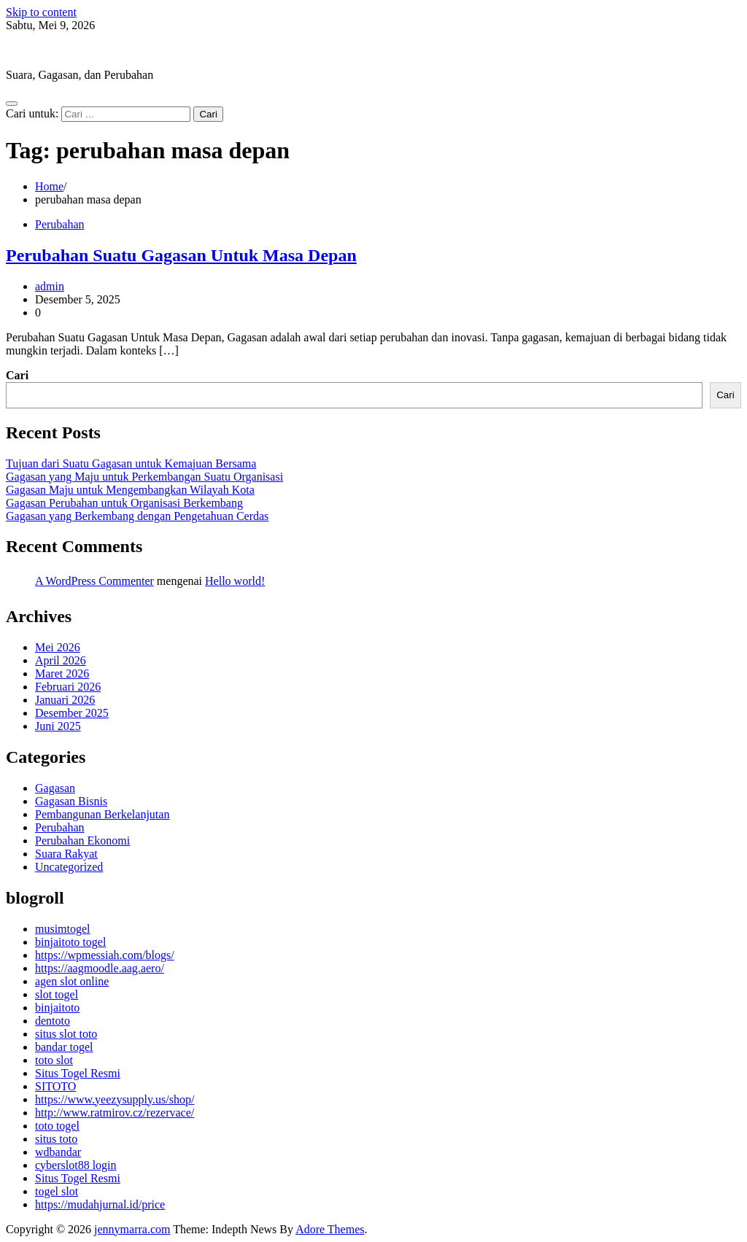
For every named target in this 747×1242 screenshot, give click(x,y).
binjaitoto (57, 1007)
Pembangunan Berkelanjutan (102, 814)
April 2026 (60, 660)
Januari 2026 (65, 700)
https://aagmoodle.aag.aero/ (99, 968)
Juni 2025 (58, 726)
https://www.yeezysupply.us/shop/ (114, 1099)
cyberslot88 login (76, 1165)
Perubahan (60, 224)
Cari (17, 375)
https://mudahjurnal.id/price (100, 1204)
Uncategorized (69, 867)
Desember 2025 (72, 713)
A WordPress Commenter (94, 581)
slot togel (56, 994)
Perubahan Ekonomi (82, 840)
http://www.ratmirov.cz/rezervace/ (114, 1112)
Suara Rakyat (66, 853)
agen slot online (72, 981)
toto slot (54, 1060)
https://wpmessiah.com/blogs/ (104, 955)
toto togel (57, 1125)
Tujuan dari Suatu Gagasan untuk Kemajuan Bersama (131, 463)
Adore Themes (329, 1229)
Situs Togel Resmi (77, 1073)
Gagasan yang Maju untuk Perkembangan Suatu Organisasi (144, 476)
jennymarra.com (44, 50)
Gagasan (55, 788)
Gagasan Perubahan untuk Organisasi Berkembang (124, 503)
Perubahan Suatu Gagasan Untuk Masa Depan (181, 255)
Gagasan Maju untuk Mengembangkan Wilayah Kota (130, 490)
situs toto (56, 1139)
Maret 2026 (62, 673)
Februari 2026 (68, 686)
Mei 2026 (57, 647)
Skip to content (41, 12)
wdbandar (58, 1152)
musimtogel (62, 929)
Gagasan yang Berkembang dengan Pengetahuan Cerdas (137, 516)
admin (49, 286)
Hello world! (235, 581)
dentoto (52, 1020)
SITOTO (55, 1086)
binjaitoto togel (70, 942)
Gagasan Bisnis (71, 801)
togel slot (56, 1191)
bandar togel (64, 1047)
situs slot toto (66, 1034)
